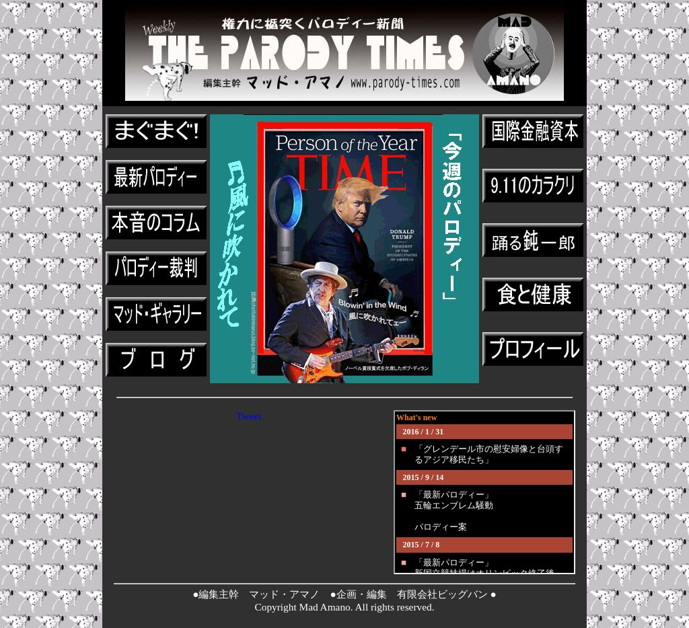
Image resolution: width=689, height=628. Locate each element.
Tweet (248, 416)
